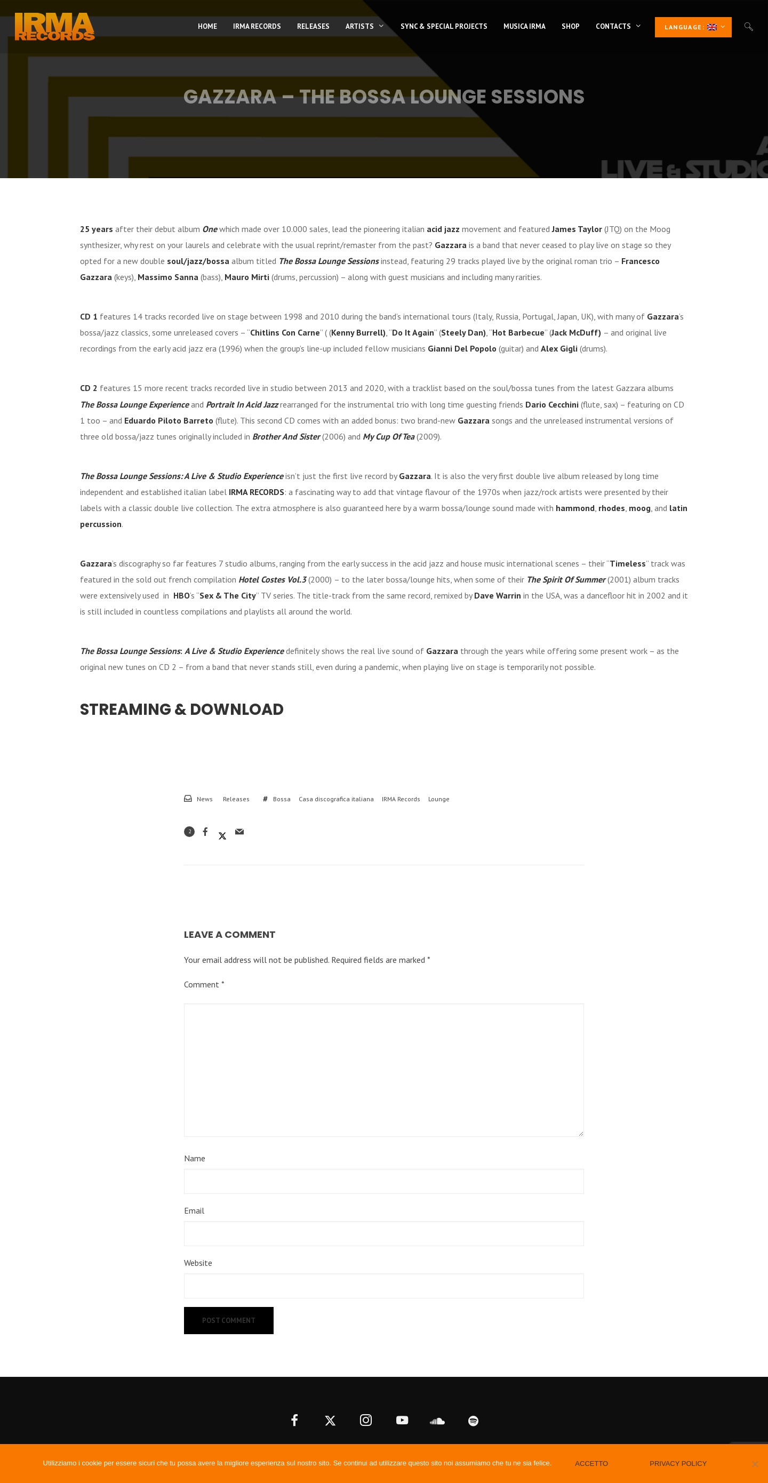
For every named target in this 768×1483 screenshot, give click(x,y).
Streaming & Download (182, 709)
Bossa (282, 799)
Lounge (439, 799)
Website (198, 1262)
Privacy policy (678, 1464)
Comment (204, 984)
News (205, 799)
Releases (236, 799)
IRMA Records (401, 799)
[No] (754, 1463)
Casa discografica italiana (336, 799)
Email (194, 1210)
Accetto (591, 1464)
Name (194, 1158)
